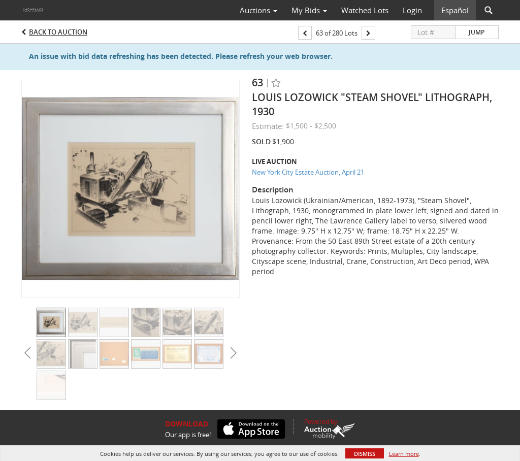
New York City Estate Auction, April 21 (308, 172)
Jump (476, 32)
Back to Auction (58, 32)
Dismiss (364, 453)
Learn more (404, 453)
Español (455, 10)
